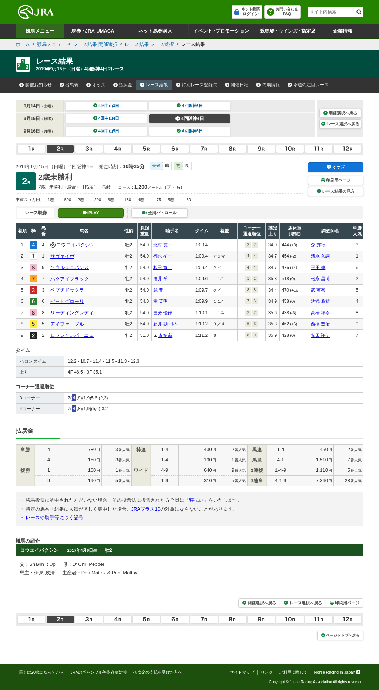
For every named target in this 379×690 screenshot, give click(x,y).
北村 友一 (162, 245)
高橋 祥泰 (320, 312)
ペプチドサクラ (67, 290)
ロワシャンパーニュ (72, 335)
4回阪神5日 (190, 131)
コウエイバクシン (75, 245)
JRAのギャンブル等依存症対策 (98, 672)
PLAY (91, 212)
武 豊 (158, 290)
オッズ (95, 84)
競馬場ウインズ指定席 (288, 31)
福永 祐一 (162, 256)
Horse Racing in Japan (337, 672)
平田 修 (318, 267)
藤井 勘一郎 (165, 323)
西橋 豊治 (320, 323)
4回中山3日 (106, 105)
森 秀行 (318, 245)
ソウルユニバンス (69, 267)
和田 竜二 (162, 267)
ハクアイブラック (69, 279)
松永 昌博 (320, 278)
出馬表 (69, 84)
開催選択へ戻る (340, 113)
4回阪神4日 (189, 118)
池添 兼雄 (320, 301)
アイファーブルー (69, 324)
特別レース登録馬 (196, 84)
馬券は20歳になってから (41, 672)
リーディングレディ (72, 312)
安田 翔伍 (320, 335)
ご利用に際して (293, 672)
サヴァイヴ (62, 256)
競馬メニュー (40, 31)
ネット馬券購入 (155, 31)
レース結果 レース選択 (149, 44)
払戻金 (123, 84)
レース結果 (154, 84)
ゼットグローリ (67, 301)
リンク (267, 672)
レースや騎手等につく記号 (54, 517)
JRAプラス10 (145, 509)
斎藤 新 (165, 335)
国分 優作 (162, 312)
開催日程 (237, 84)
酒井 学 (160, 278)
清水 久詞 (320, 256)
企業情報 (342, 31)
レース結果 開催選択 (95, 44)
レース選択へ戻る (340, 124)
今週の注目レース (308, 84)
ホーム (23, 44)
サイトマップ (242, 672)
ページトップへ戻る (340, 635)
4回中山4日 (106, 118)
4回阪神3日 (190, 105)
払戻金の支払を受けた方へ (157, 672)
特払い (196, 500)
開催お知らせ (35, 84)
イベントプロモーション (221, 31)
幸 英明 (160, 301)
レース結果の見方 (336, 191)
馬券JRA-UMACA (92, 31)
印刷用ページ (336, 180)
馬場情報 (268, 84)
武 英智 (318, 290)
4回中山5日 (106, 131)
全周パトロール (159, 212)
